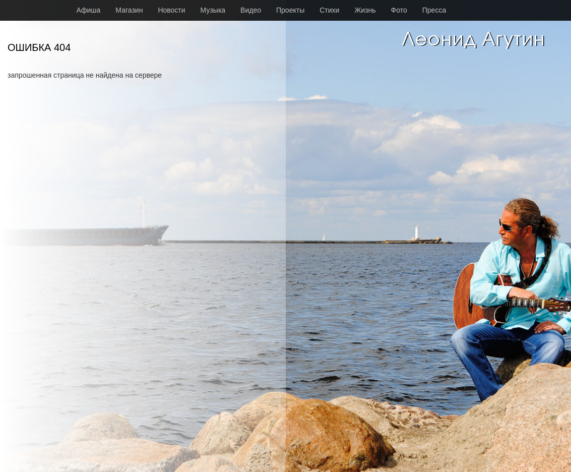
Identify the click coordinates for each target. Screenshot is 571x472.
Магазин (129, 10)
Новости (171, 10)
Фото (399, 10)
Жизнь (364, 10)
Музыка (213, 10)
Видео (250, 10)
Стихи (329, 10)
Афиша (89, 10)
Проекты (290, 10)
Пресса (434, 10)
